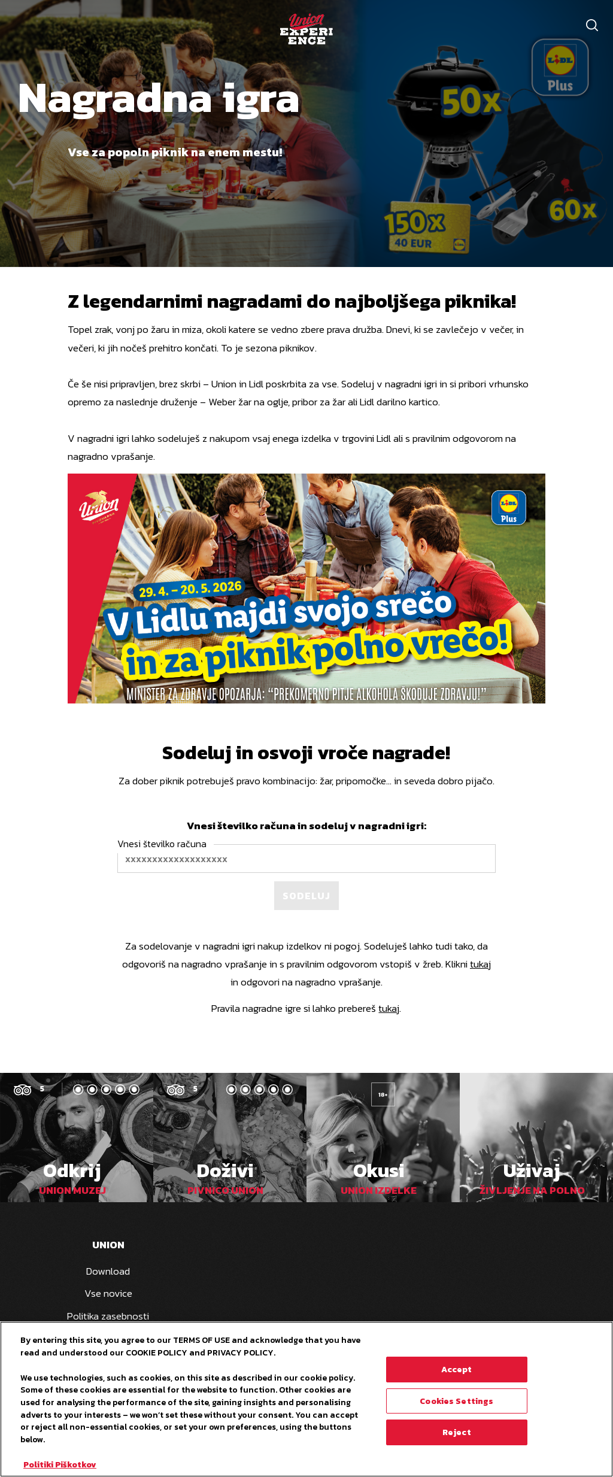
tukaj (480, 964)
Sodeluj (306, 895)
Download (108, 1271)
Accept (456, 1369)
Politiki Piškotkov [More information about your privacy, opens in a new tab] (59, 1464)
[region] (306, 1399)
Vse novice (108, 1293)
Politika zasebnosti (108, 1316)
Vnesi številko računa (162, 843)
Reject (456, 1432)
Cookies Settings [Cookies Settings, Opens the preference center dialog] (456, 1401)
